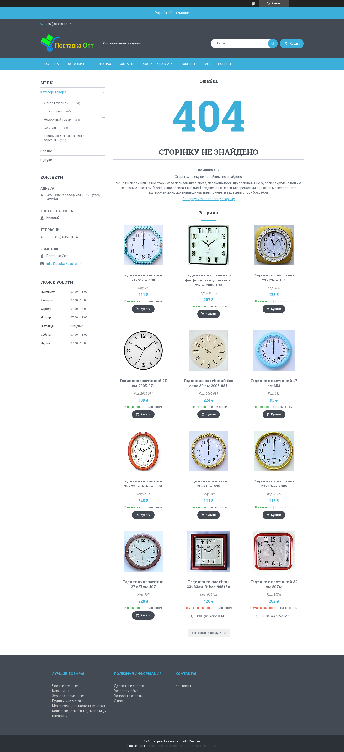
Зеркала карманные (68, 696)
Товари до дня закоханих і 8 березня (64, 138)
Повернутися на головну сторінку (209, 199)
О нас (118, 701)
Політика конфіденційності (201, 745)
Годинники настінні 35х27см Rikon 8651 (143, 483)
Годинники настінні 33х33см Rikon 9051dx (208, 584)
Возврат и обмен (127, 691)
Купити (145, 309)
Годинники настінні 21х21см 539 (143, 277)
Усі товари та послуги (206, 633)
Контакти (126, 64)
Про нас (104, 64)
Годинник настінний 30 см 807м (273, 584)
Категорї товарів (53, 92)
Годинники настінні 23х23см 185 (273, 277)
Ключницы (60, 691)
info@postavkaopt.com (64, 263)
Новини (224, 64)
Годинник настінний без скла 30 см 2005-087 (208, 383)
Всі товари (75, 64)
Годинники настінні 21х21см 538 (208, 483)
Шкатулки (60, 716)
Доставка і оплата (158, 64)
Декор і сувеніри (56, 103)
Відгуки (46, 160)
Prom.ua (194, 741)
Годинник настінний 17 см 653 (273, 383)
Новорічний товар (57, 119)
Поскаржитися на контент (163, 745)
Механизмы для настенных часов (78, 706)
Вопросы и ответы (128, 696)
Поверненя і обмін (195, 64)
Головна (51, 64)
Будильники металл (68, 701)
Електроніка (53, 111)
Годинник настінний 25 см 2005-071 (143, 383)
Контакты (183, 686)
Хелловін (51, 127)
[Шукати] (273, 43)
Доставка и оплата (129, 686)
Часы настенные (65, 686)
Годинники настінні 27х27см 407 (143, 584)
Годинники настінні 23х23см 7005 (273, 483)
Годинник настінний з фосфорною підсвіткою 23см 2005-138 (208, 280)
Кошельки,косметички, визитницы (79, 711)
